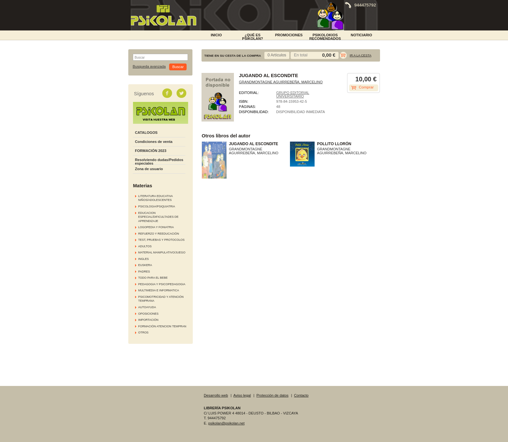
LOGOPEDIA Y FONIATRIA (156, 227)
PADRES (144, 271)
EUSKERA (145, 265)
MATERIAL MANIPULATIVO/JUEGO (162, 252)
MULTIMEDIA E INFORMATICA (158, 290)
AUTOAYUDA (147, 307)
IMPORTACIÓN (148, 319)
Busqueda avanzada (149, 66)
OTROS (143, 332)
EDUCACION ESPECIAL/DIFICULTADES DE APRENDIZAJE (158, 217)
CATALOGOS (146, 132)
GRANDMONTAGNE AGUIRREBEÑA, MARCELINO (281, 82)
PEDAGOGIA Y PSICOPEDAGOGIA (161, 284)
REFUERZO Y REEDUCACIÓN (158, 233)
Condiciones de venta (154, 142)
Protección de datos (272, 395)
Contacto (301, 395)
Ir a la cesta (360, 55)
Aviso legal (242, 395)
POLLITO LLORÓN (334, 144)
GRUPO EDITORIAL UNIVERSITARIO (292, 94)
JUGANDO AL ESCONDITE (253, 144)
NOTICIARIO (361, 35)
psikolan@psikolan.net (226, 423)
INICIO (216, 35)
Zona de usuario (149, 169)
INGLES (143, 259)
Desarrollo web (216, 395)
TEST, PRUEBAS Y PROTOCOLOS (161, 239)
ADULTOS (145, 246)
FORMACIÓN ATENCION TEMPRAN (162, 326)
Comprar (366, 87)
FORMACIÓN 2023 (151, 151)
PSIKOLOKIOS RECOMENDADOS (325, 36)
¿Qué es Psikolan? (252, 36)
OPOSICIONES (148, 313)
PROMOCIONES (289, 35)
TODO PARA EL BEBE (153, 277)
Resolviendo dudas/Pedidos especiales (159, 161)
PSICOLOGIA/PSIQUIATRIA (156, 206)
